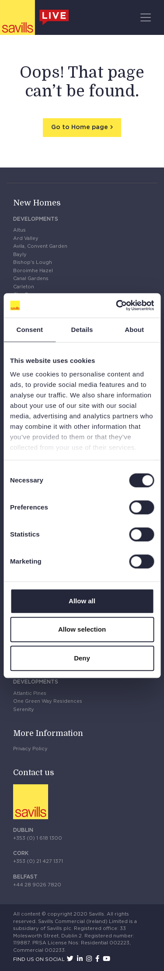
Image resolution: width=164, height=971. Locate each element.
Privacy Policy (30, 748)
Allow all (82, 601)
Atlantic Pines (29, 693)
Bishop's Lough (32, 262)
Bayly (20, 254)
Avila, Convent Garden (40, 246)
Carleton (23, 286)
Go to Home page (79, 127)
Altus (19, 230)
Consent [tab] (29, 329)
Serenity (23, 709)
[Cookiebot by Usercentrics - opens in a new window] (117, 305)
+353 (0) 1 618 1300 (37, 838)
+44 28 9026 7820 (37, 884)
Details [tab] (82, 329)
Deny (82, 658)
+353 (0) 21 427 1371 (38, 861)
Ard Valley (25, 238)
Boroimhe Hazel (33, 270)
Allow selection (82, 629)
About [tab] (134, 329)
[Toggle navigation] (145, 17)
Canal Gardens (31, 278)
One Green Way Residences (47, 701)
